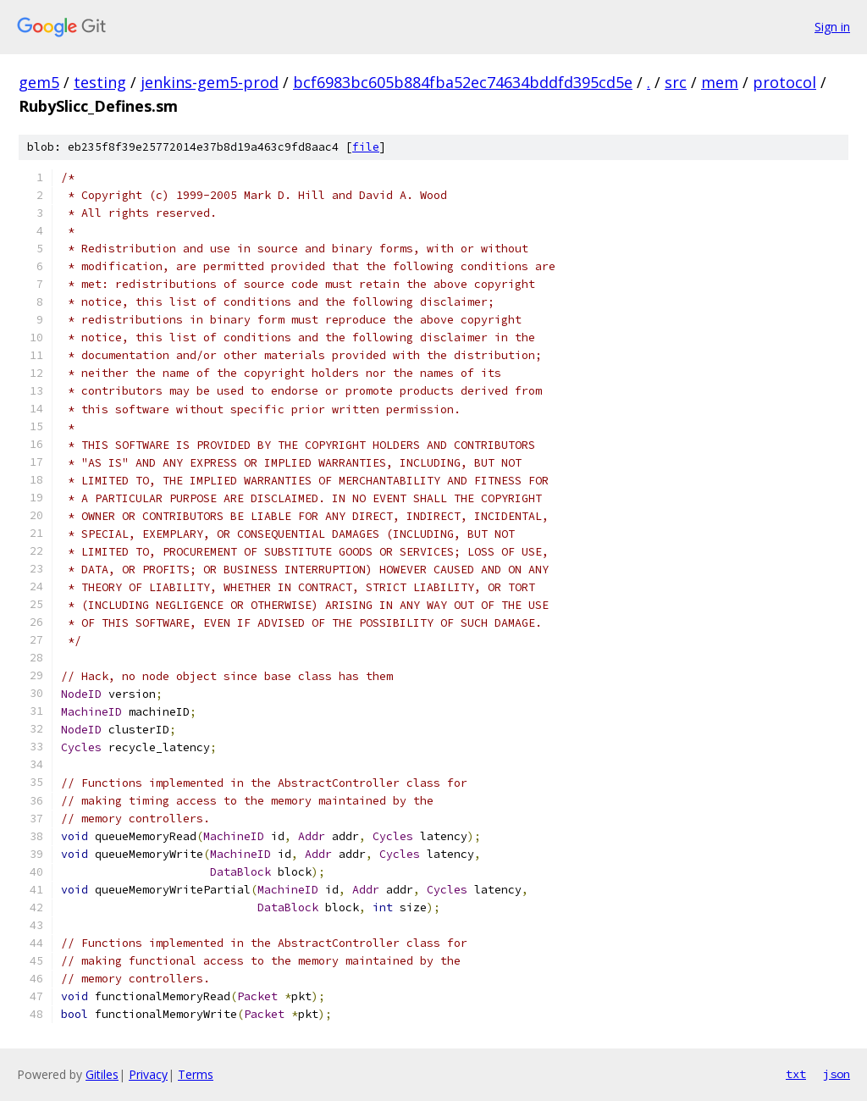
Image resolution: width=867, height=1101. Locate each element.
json (836, 1074)
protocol (784, 82)
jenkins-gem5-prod (210, 82)
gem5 (39, 82)
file (365, 147)
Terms (195, 1074)
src (676, 82)
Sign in (832, 27)
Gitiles (102, 1074)
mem (719, 82)
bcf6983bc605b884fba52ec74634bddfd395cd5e (462, 82)
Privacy (148, 1074)
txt (796, 1074)
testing (100, 82)
